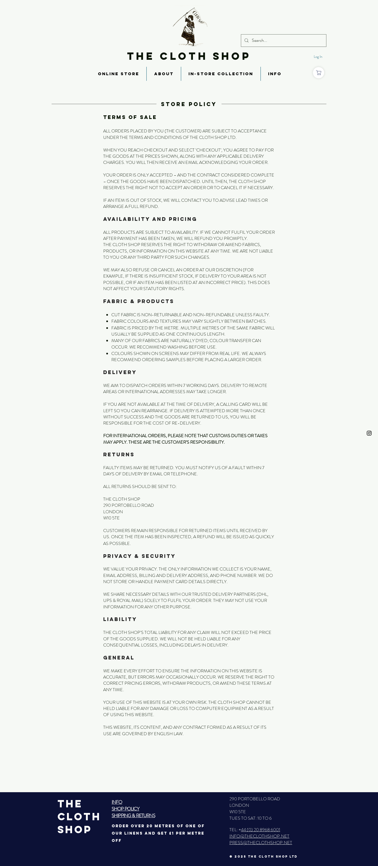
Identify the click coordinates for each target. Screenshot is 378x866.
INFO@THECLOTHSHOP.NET (259, 836)
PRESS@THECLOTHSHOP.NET (260, 842)
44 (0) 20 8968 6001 (260, 829)
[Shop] (318, 72)
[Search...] (283, 41)
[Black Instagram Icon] (369, 433)
